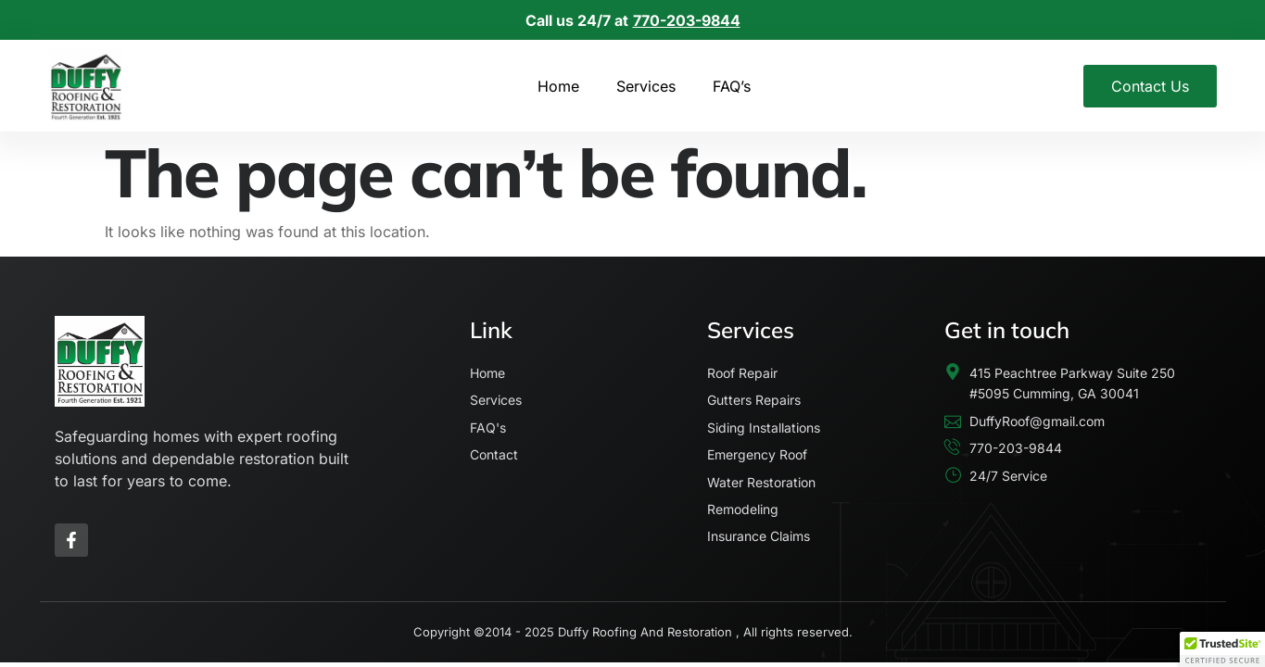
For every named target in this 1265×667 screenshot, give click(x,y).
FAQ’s (732, 86)
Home (558, 86)
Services (646, 86)
